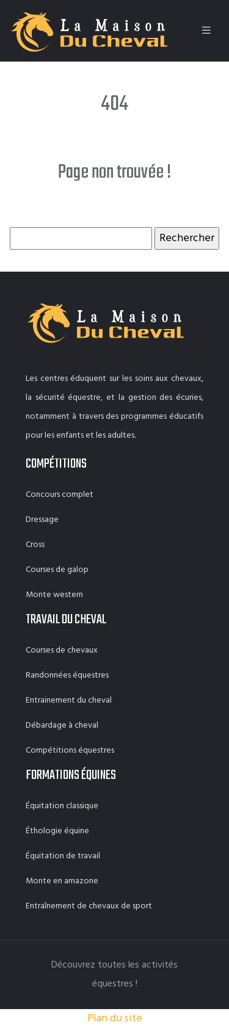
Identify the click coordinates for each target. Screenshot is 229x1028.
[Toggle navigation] (206, 30)
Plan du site (114, 1018)
